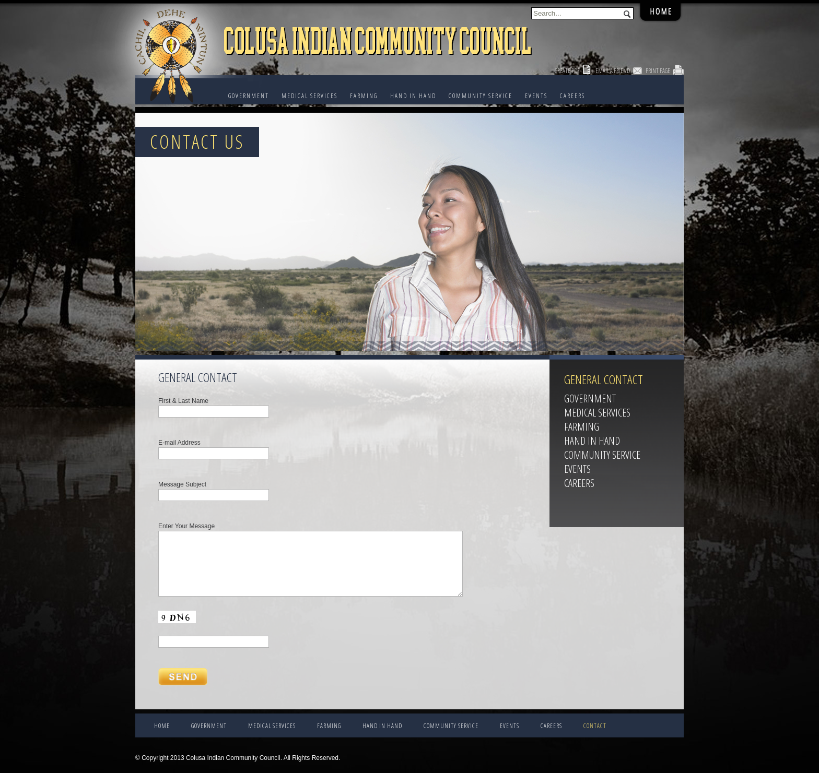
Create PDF (567, 70)
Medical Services (309, 95)
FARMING (364, 95)
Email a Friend (612, 70)
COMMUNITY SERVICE (480, 95)
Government (248, 95)
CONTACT (594, 725)
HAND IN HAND (413, 95)
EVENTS (536, 95)
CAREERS (572, 95)
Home (162, 725)
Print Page (658, 70)
